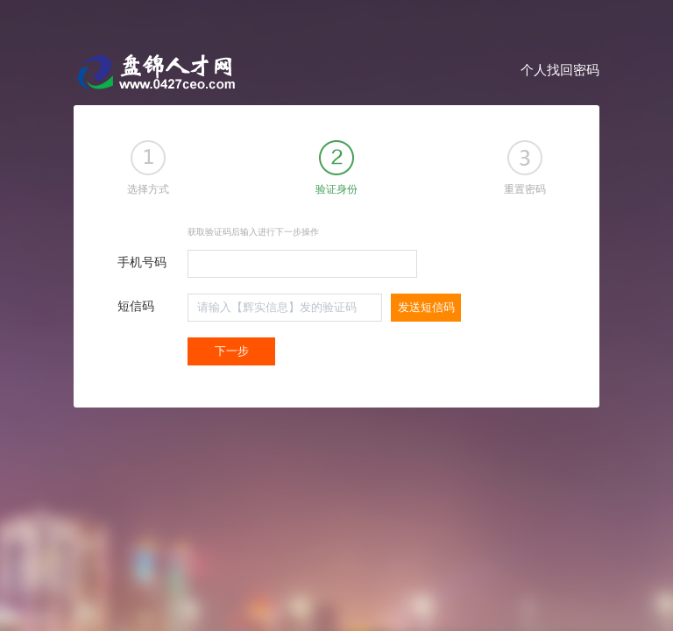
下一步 (232, 351)
